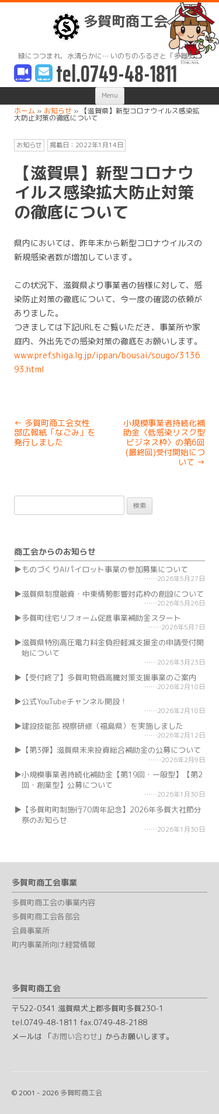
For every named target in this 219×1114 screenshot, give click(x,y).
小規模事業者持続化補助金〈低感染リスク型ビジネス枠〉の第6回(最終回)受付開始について (164, 442)
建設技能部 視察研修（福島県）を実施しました (102, 726)
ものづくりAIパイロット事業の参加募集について (105, 569)
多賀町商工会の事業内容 (53, 902)
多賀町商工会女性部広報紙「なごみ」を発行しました (55, 432)
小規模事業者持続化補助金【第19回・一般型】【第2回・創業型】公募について (112, 779)
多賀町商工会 (109, 26)
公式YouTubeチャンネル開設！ (74, 701)
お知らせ (29, 145)
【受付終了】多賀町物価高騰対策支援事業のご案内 (109, 677)
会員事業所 (31, 930)
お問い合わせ (75, 1036)
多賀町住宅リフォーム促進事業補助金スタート (101, 618)
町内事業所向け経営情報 (53, 944)
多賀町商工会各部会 (46, 916)
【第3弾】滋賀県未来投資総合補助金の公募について (111, 750)
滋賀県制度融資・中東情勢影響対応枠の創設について (113, 594)
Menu (110, 95)
